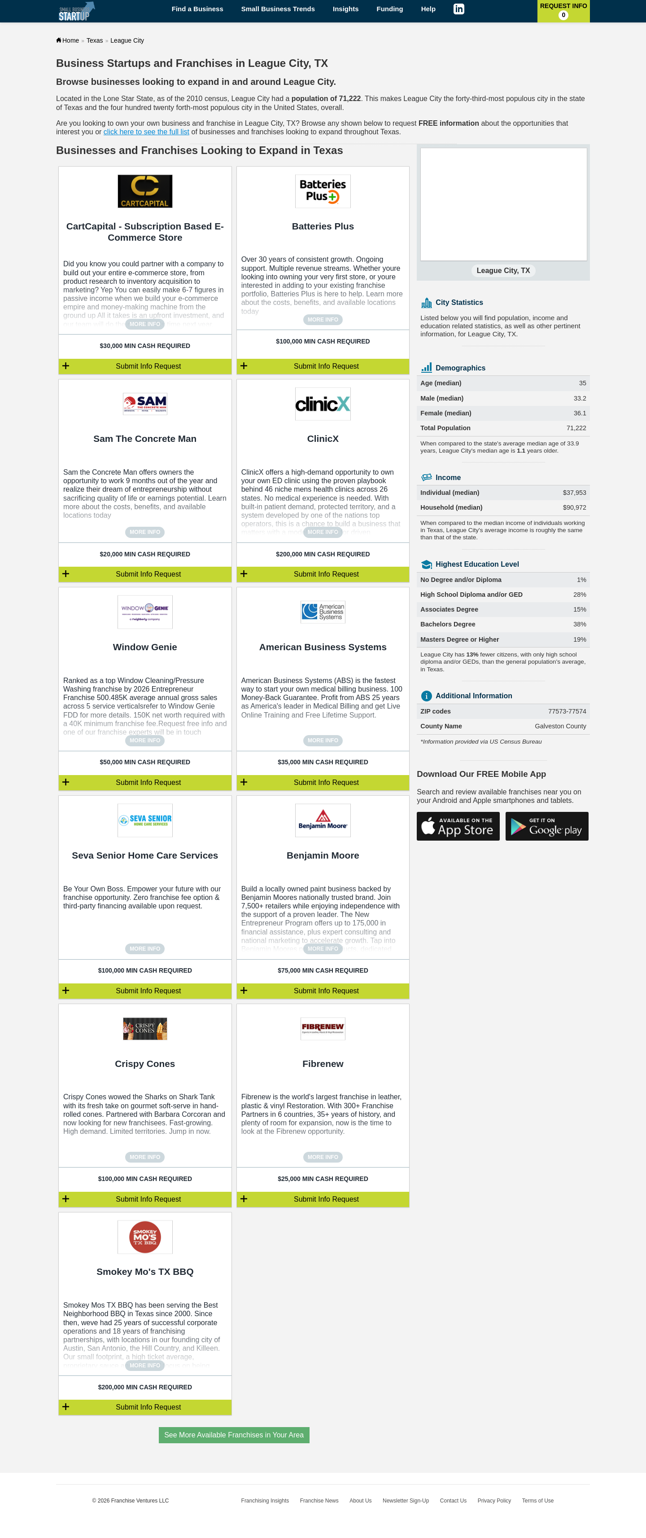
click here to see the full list (146, 132)
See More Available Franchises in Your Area (234, 1435)
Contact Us (453, 1501)
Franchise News (319, 1501)
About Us (360, 1501)
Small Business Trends (278, 9)
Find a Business (197, 9)
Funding (390, 9)
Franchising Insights (265, 1501)
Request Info (563, 11)
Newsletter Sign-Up (406, 1501)
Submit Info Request (148, 366)
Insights (346, 9)
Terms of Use (538, 1501)
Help (428, 9)
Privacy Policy (494, 1501)
